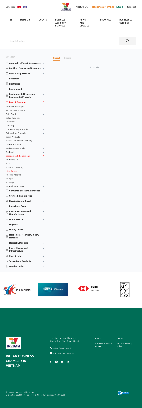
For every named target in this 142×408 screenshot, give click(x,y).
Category (10, 56)
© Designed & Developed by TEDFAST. (21, 392)
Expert (67, 58)
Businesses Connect (125, 21)
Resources (105, 19)
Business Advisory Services (60, 22)
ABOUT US (82, 6)
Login (119, 6)
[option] (53, 289)
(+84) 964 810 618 (60, 348)
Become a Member (103, 6)
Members (25, 19)
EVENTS (43, 19)
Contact (131, 6)
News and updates (84, 22)
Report (56, 58)
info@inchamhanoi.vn (62, 353)
